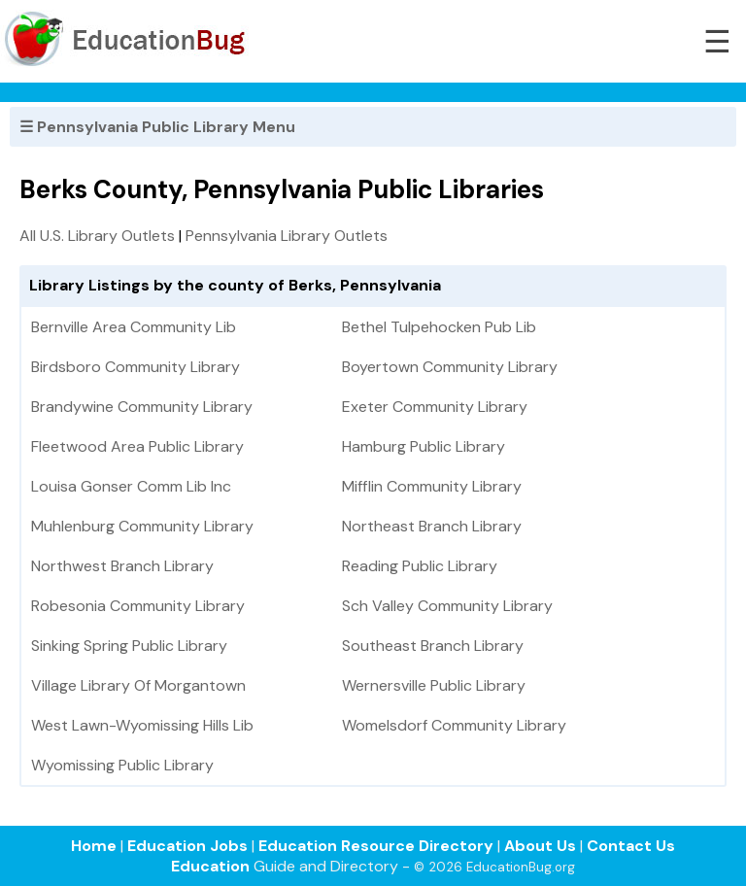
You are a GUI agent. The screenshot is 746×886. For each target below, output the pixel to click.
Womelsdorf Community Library (454, 725)
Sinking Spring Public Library (129, 645)
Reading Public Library (419, 566)
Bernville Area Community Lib (133, 327)
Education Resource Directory (375, 845)
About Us (540, 845)
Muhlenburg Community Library (142, 526)
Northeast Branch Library (432, 526)
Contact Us (631, 845)
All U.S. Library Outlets (97, 235)
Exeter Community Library (434, 406)
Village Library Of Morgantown (138, 685)
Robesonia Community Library (138, 606)
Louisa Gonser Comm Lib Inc (131, 486)
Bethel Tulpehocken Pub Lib (439, 327)
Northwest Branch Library (122, 566)
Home (94, 845)
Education (210, 866)
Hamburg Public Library (423, 446)
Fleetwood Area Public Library (137, 446)
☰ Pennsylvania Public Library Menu (157, 127)
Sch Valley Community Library (447, 606)
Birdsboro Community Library (135, 367)
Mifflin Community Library (432, 486)
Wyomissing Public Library (122, 765)
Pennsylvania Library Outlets (287, 235)
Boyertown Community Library (450, 367)
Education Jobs (187, 845)
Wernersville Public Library (434, 685)
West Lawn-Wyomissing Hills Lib (142, 725)
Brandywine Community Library (142, 406)
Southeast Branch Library (433, 645)
